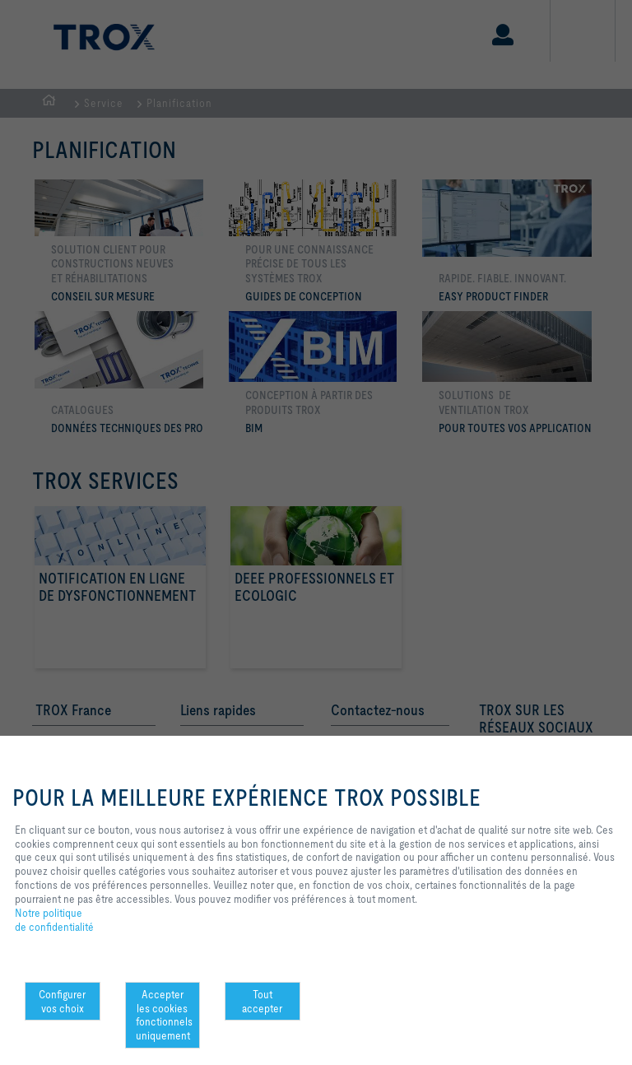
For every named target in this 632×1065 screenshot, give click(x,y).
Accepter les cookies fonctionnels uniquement (164, 1015)
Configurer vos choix (62, 1001)
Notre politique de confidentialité (54, 920)
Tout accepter (262, 1001)
